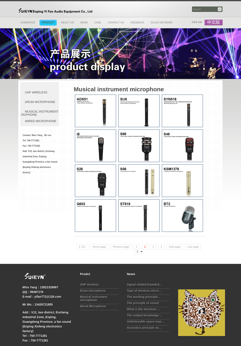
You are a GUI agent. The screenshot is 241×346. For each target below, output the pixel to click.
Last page (193, 246)
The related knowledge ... (144, 315)
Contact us (116, 22)
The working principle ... (144, 297)
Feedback (137, 22)
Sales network (162, 22)
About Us (67, 22)
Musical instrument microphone (37, 113)
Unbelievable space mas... (145, 321)
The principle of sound (143, 303)
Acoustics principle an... (144, 327)
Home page (99, 246)
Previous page (121, 246)
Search (220, 9)
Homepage (28, 22)
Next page (175, 246)
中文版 (213, 22)
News (84, 22)
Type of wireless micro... (144, 290)
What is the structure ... (143, 309)
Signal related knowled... (144, 284)
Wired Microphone (40, 121)
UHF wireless (36, 92)
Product (48, 22)
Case (97, 22)
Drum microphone (40, 102)
